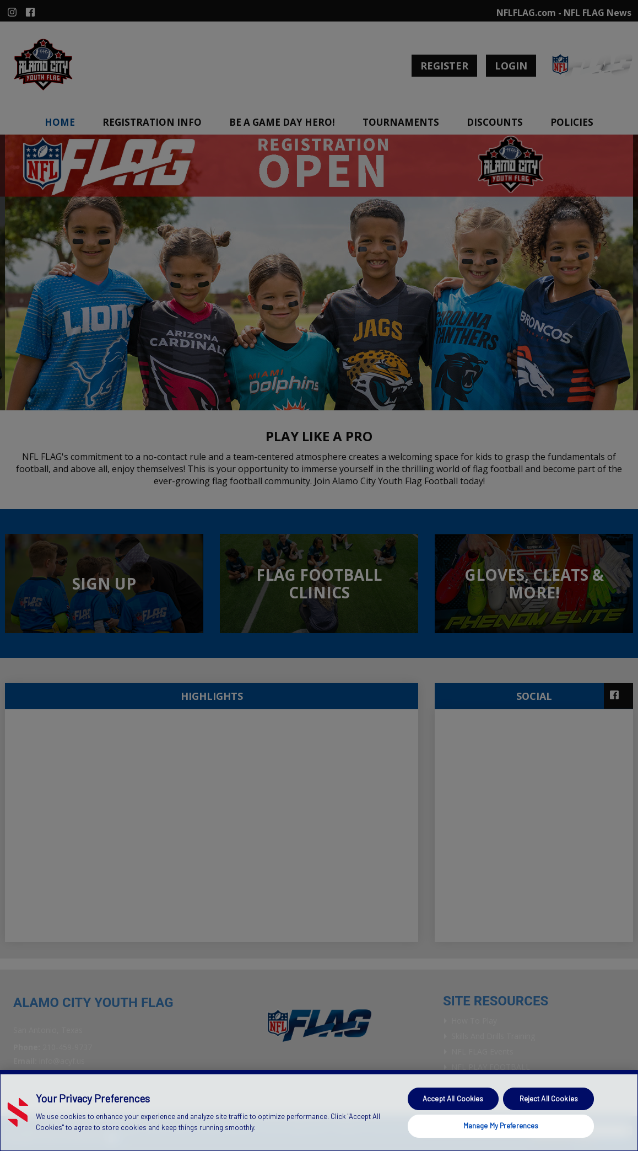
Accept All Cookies (453, 1098)
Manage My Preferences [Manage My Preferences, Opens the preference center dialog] (501, 1125)
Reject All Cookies (549, 1098)
